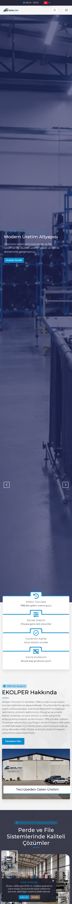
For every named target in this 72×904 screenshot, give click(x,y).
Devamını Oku (13, 741)
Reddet (35, 897)
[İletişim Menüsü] (66, 10)
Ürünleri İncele (14, 260)
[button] (65, 485)
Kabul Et (24, 897)
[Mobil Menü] (54, 10)
